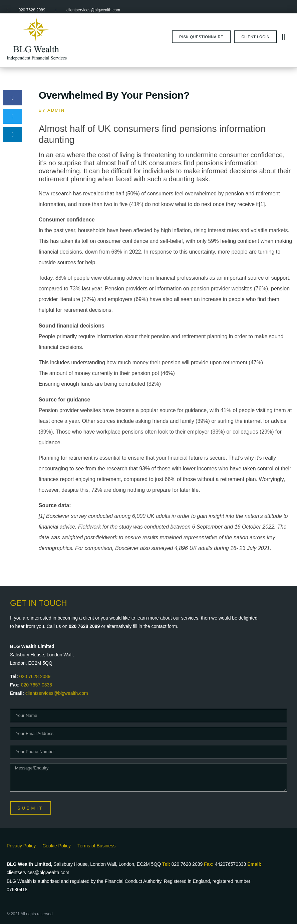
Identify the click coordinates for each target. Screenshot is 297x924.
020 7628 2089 (34, 676)
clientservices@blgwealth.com (56, 693)
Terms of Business (96, 845)
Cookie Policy (56, 845)
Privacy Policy (21, 845)
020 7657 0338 (36, 684)
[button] (12, 97)
